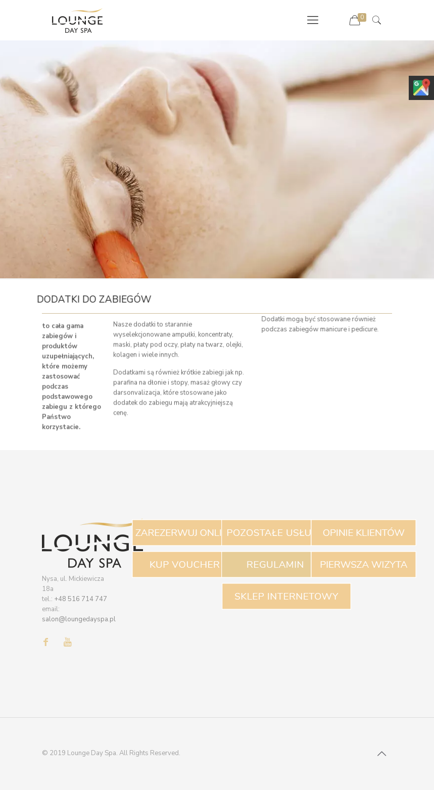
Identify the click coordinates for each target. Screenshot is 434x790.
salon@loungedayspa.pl (79, 619)
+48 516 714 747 (80, 599)
